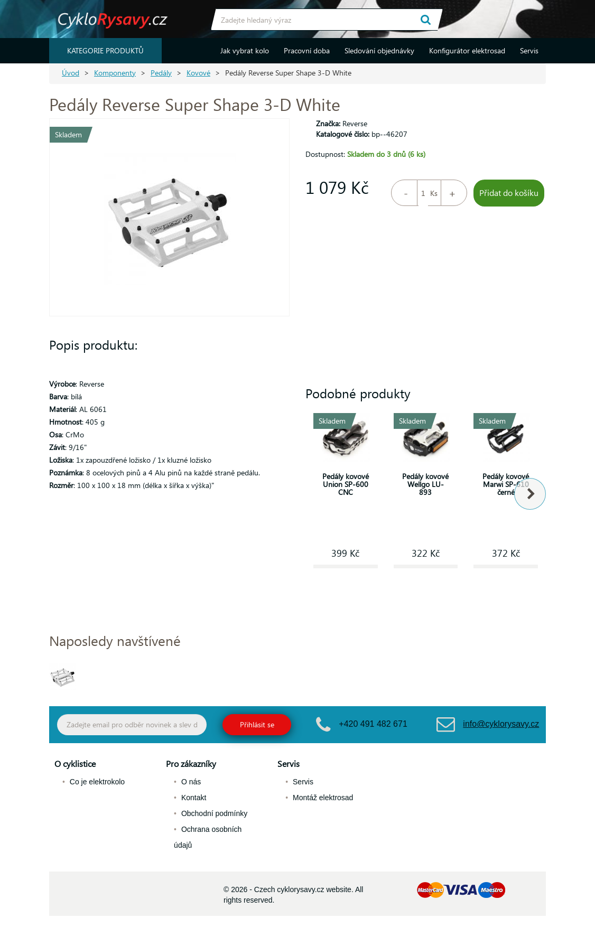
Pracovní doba (307, 50)
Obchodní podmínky (214, 813)
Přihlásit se (257, 724)
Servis (529, 50)
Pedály (161, 73)
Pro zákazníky (191, 763)
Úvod (70, 73)
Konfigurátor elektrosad (467, 50)
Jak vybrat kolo (244, 50)
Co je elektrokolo (97, 781)
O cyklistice (75, 763)
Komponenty (115, 73)
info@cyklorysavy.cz (501, 723)
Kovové (198, 73)
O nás (191, 781)
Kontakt (193, 797)
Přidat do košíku (508, 192)
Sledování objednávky (379, 50)
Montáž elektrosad (323, 797)
